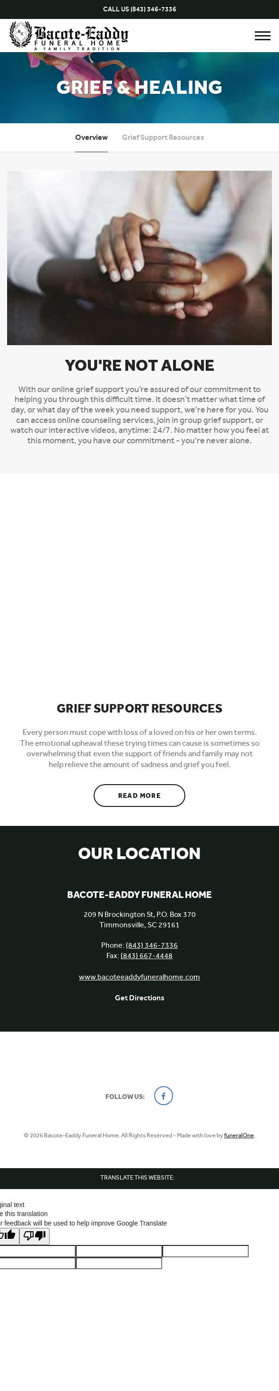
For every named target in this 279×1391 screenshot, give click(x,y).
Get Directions (140, 997)
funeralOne (239, 1135)
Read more (152, 792)
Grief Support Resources (163, 137)
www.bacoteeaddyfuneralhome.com (139, 976)
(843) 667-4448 (147, 955)
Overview (91, 137)
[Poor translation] (34, 1236)
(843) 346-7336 (153, 9)
